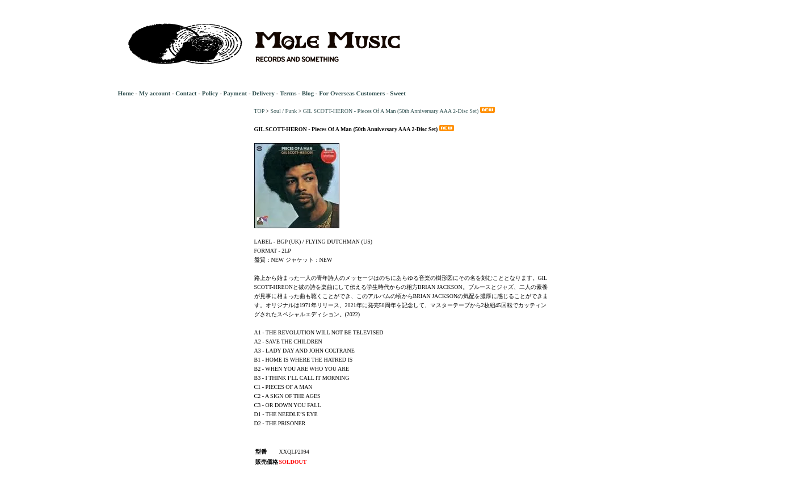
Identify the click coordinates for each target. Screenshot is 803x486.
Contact (185, 93)
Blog (308, 93)
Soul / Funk (283, 111)
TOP (259, 111)
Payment (235, 93)
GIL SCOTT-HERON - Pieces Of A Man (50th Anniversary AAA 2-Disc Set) (400, 111)
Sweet (398, 93)
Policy (210, 93)
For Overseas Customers (352, 93)
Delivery (263, 93)
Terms (288, 93)
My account (154, 93)
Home (126, 93)
